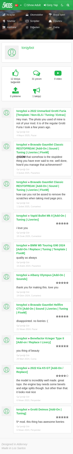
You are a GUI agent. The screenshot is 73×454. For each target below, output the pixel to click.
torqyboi (28, 48)
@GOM (21, 156)
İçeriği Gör (23, 132)
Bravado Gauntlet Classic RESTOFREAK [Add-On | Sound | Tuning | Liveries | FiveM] (39, 148)
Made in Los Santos (14, 448)
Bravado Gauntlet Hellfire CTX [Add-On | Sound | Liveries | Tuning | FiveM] (42, 308)
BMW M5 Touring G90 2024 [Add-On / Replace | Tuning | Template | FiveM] (41, 249)
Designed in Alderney (14, 444)
